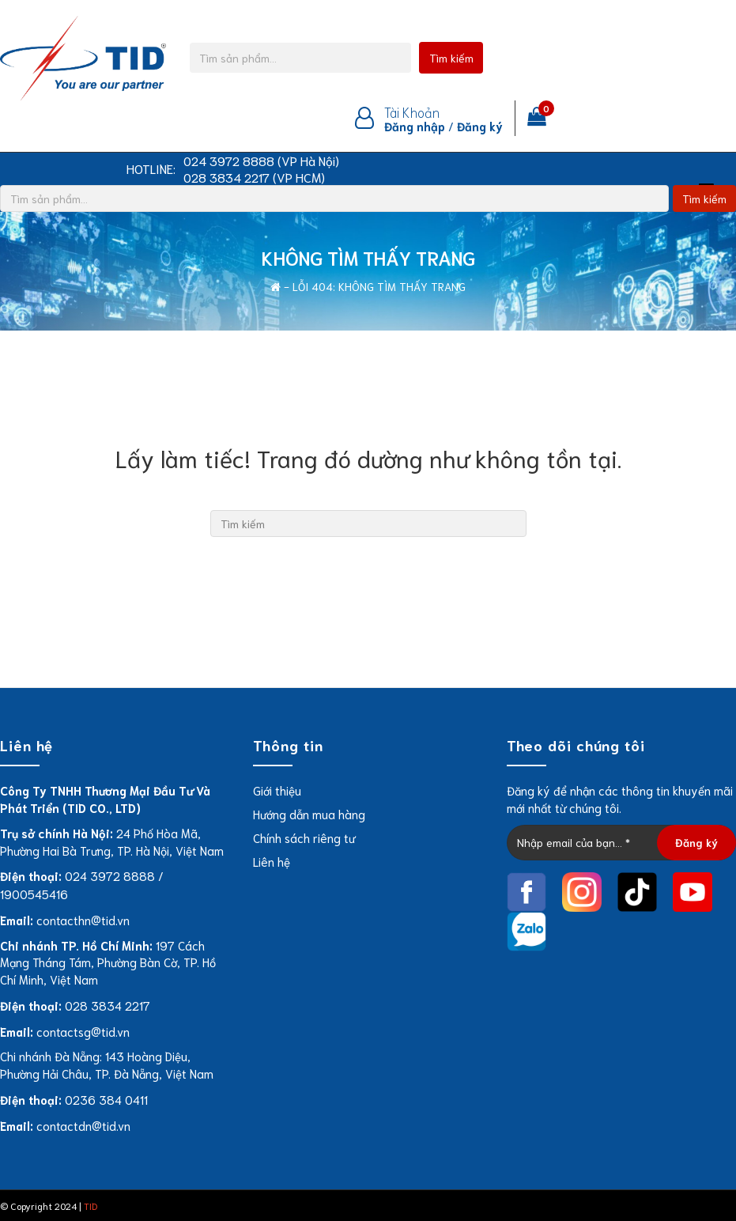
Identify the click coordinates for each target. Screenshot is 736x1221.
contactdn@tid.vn (83, 1125)
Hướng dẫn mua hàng (309, 814)
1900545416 (34, 894)
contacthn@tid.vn (83, 920)
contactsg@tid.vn (83, 1031)
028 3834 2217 (107, 1005)
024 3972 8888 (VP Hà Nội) (261, 160)
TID (90, 1206)
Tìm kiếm (451, 58)
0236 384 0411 (106, 1099)
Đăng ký (480, 126)
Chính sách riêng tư (304, 837)
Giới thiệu (277, 790)
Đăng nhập (414, 126)
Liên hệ (271, 861)
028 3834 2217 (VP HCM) (254, 177)
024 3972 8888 (110, 875)
